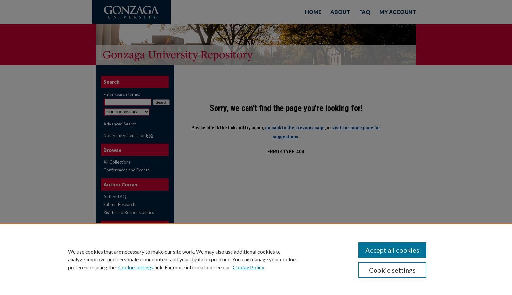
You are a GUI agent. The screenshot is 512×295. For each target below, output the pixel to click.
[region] (256, 259)
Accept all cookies (392, 250)
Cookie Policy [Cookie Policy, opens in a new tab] (248, 267)
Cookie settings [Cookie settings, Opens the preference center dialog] (392, 270)
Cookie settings (135, 267)
